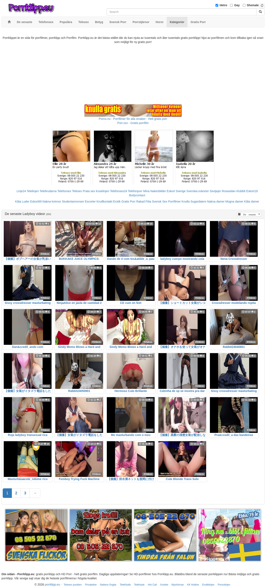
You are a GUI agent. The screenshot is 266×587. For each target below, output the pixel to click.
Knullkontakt (104, 201)
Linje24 (21, 191)
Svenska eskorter (197, 191)
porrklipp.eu (52, 584)
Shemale (253, 5)
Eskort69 (36, 201)
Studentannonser (73, 201)
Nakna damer (216, 201)
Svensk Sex (159, 201)
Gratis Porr (128, 201)
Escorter (90, 201)
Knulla (186, 201)
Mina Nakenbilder (154, 191)
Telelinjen (33, 191)
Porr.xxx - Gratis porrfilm (133, 123)
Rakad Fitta (143, 201)
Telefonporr (135, 191)
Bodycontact (137, 195)
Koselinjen (102, 191)
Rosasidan (228, 191)
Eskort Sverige (176, 191)
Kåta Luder (22, 201)
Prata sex (89, 191)
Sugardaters (198, 201)
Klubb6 (241, 191)
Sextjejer (215, 191)
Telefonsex (64, 191)
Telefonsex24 (118, 191)
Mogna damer (234, 201)
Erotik (117, 201)
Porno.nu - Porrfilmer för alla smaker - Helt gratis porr (133, 118)
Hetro (223, 5)
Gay (237, 5)
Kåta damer (251, 201)
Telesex (77, 191)
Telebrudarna (48, 191)
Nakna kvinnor (51, 201)
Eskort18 (252, 191)
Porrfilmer (174, 201)
